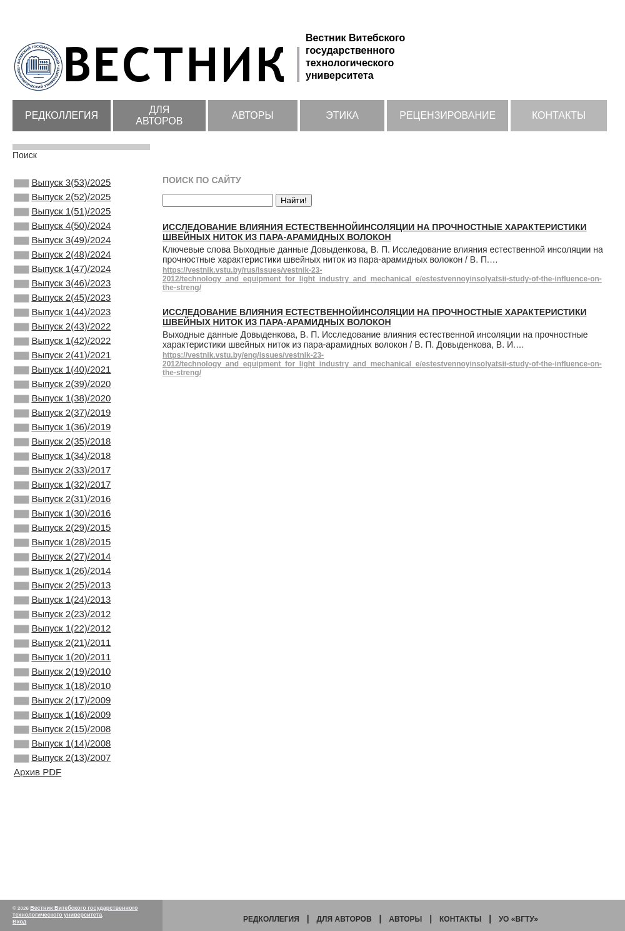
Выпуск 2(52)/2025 (62, 201)
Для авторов (159, 115)
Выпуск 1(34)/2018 (62, 504)
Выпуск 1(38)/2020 (62, 437)
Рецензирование (447, 115)
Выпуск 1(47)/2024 (62, 285)
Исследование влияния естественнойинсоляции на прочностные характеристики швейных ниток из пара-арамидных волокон (374, 232)
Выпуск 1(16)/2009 (62, 808)
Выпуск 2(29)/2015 (62, 589)
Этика (342, 115)
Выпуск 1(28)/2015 (62, 606)
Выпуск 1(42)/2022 (62, 369)
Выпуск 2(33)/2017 (62, 521)
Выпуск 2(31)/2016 (62, 555)
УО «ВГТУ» (518, 919)
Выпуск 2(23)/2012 (62, 690)
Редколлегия (61, 115)
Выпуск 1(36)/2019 (62, 471)
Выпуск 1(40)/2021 (62, 403)
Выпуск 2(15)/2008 (62, 825)
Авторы (253, 115)
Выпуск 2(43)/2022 (62, 353)
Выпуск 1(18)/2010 (62, 775)
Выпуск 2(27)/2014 (62, 623)
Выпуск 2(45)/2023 (62, 319)
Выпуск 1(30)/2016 (62, 572)
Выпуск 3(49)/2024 (62, 251)
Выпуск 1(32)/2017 (62, 538)
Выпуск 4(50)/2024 (62, 234)
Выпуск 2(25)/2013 (62, 656)
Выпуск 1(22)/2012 (62, 707)
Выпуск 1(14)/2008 (62, 842)
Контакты (559, 115)
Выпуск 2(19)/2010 (62, 758)
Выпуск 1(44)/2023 (62, 336)
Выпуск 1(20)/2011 (62, 741)
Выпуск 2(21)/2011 (62, 724)
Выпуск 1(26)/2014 (62, 640)
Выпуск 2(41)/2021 (62, 386)
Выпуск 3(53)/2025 (62, 184)
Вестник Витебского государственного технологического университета (75, 911)
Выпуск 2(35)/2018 (62, 488)
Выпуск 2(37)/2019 (62, 454)
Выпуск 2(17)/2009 (62, 791)
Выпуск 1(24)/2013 (62, 673)
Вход (19, 921)
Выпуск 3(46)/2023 (62, 302)
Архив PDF (37, 874)
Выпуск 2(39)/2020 (62, 420)
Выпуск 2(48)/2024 (62, 268)
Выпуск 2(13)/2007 (62, 859)
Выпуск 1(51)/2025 (62, 217)
